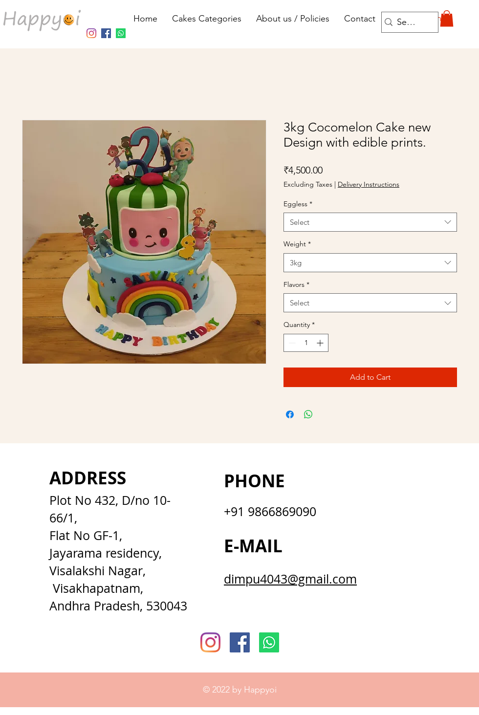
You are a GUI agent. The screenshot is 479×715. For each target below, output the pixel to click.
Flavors (296, 284)
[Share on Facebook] (290, 414)
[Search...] (407, 22)
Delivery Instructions (368, 184)
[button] (447, 18)
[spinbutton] (306, 342)
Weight (297, 243)
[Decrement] (291, 342)
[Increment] (321, 342)
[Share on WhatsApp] (308, 414)
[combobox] (370, 222)
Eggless (297, 203)
